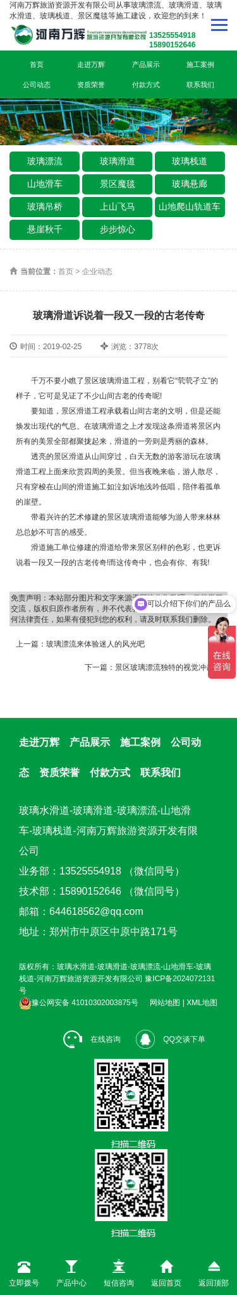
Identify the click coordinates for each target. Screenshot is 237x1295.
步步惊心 (117, 229)
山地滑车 (45, 184)
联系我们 (200, 84)
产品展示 (146, 64)
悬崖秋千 (45, 229)
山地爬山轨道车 (190, 206)
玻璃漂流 (45, 161)
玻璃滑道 (117, 161)
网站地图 (165, 1002)
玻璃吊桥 (45, 206)
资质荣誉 (91, 84)
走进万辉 (91, 64)
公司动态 (37, 84)
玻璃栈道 (189, 161)
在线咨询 (92, 1039)
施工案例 (200, 64)
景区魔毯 (117, 184)
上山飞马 (117, 206)
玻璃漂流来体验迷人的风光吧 (95, 644)
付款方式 (146, 84)
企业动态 (97, 271)
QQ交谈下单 (170, 1039)
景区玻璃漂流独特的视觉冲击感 (168, 667)
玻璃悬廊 (189, 184)
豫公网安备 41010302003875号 (78, 1002)
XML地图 (201, 1002)
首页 (37, 64)
